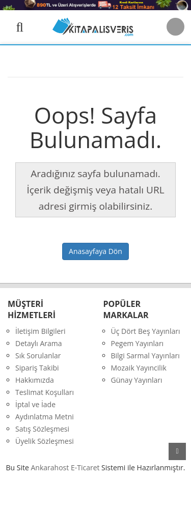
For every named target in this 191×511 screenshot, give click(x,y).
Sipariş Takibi (37, 368)
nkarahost (51, 467)
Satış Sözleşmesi (42, 429)
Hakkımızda (34, 380)
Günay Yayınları (136, 380)
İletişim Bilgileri (40, 331)
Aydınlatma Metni (44, 416)
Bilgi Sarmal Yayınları (145, 355)
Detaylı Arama (38, 343)
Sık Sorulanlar (38, 355)
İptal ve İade (35, 404)
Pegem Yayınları (137, 343)
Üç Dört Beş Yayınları (145, 331)
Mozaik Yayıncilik (139, 368)
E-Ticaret (85, 467)
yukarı (177, 451)
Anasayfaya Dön (95, 251)
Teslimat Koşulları (44, 392)
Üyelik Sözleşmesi (44, 441)
